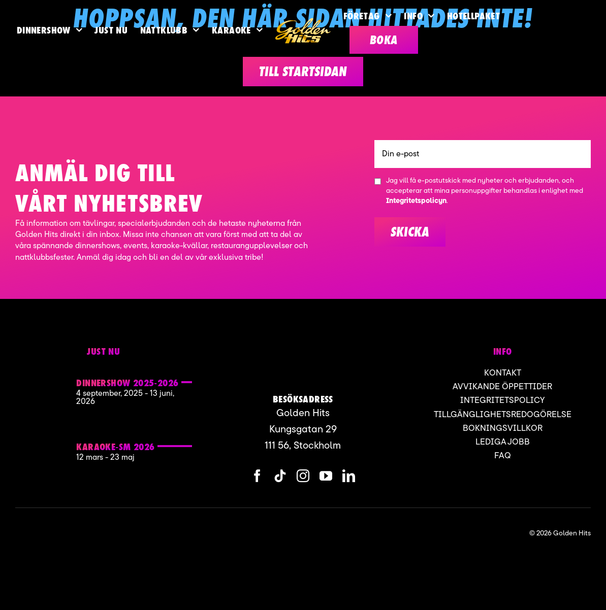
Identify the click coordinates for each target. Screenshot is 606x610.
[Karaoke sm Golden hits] (42, 439)
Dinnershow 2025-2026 (127, 382)
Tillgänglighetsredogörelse (502, 415)
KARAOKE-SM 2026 (115, 446)
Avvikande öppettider (502, 387)
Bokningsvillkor (503, 428)
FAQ (502, 456)
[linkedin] (348, 475)
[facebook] (257, 475)
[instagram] (303, 475)
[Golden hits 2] (42, 380)
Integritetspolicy (502, 400)
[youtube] (326, 475)
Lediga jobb (502, 442)
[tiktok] (280, 475)
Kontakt (502, 373)
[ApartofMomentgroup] (65, 533)
